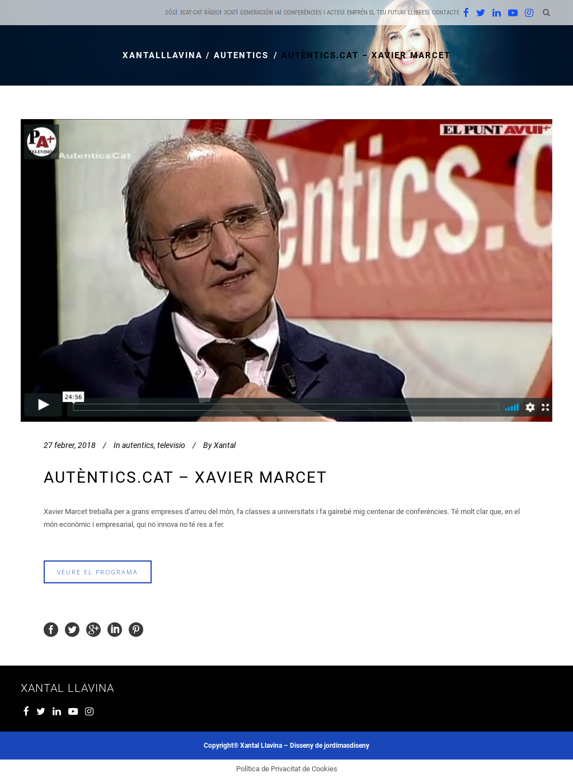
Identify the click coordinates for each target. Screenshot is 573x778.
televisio (171, 445)
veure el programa (97, 572)
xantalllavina (163, 55)
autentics (241, 55)
